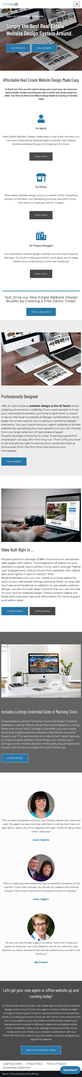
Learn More (41, 156)
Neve (5, 1073)
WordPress (32, 1073)
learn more (41, 273)
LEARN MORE (15, 758)
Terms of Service (56, 1063)
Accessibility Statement (16, 1067)
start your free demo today (41, 1050)
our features (18, 48)
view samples (44, 48)
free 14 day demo (41, 311)
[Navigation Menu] (77, 4)
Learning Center (12, 1063)
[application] (70, 1071)
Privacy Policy (34, 1063)
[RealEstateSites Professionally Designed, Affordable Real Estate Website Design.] (10, 4)
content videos (15, 611)
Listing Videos (42, 611)
